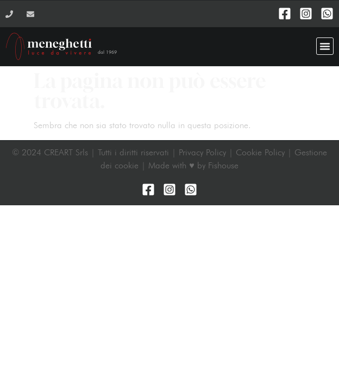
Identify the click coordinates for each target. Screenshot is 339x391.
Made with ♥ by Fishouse (193, 165)
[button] (325, 46)
